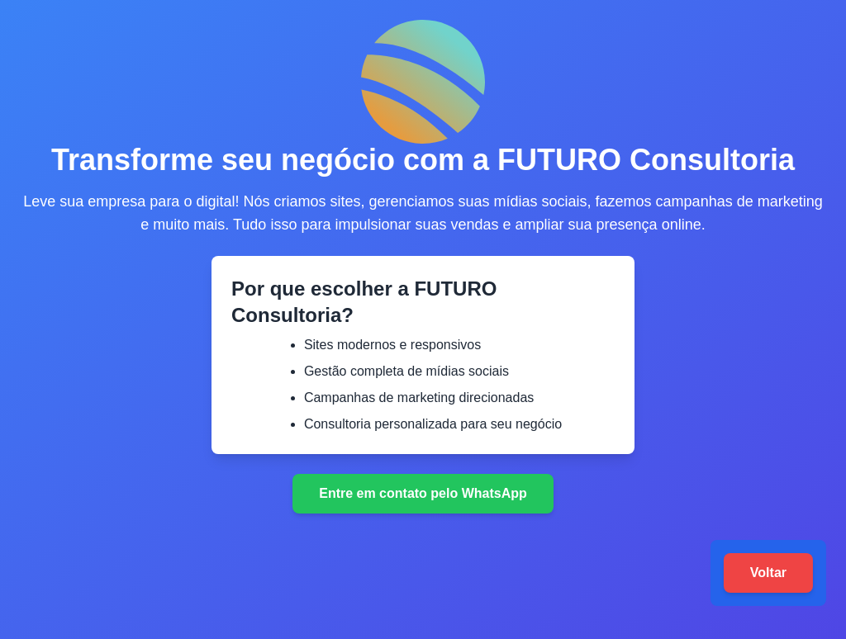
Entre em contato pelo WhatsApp (423, 493)
